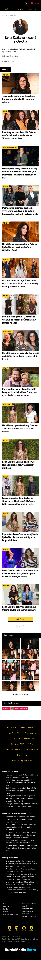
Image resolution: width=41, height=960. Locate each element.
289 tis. (9, 928)
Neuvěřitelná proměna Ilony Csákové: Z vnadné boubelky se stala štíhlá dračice (20, 428)
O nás (5, 904)
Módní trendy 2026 (14, 749)
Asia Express (30, 733)
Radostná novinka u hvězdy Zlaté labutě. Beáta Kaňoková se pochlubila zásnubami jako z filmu (21, 790)
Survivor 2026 (32, 749)
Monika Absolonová (19, 708)
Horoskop (33, 9)
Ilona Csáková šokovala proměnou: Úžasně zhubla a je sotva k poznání (19, 608)
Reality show (22, 755)
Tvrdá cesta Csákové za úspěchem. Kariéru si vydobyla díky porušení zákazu (18, 99)
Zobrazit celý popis (9, 61)
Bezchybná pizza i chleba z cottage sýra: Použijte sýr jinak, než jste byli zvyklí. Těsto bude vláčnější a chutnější (21, 863)
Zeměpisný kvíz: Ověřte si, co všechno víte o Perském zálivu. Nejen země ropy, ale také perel (22, 848)
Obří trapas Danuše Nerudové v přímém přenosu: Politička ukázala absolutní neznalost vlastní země (20, 798)
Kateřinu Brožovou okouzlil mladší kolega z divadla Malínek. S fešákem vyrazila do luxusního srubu (19, 392)
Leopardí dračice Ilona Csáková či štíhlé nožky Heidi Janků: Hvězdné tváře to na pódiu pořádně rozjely (18, 501)
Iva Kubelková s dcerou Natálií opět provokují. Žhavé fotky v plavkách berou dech (20, 782)
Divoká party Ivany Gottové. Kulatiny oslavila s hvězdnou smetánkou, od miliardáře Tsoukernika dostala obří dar (19, 173)
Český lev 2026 (17, 744)
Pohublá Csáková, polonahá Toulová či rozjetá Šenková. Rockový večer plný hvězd (20, 356)
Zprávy (6, 9)
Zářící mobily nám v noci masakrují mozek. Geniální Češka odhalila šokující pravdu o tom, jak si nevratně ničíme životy (21, 835)
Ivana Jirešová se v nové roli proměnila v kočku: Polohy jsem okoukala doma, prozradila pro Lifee (21, 819)
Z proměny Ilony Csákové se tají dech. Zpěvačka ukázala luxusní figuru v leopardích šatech (20, 537)
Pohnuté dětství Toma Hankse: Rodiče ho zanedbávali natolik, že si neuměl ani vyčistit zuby (21, 827)
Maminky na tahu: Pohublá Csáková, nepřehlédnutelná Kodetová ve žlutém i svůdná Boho (19, 135)
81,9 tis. (24, 928)
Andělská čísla (15, 733)
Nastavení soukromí (29, 916)
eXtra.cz (35, 939)
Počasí (30, 744)
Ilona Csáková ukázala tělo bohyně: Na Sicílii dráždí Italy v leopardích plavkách (19, 464)
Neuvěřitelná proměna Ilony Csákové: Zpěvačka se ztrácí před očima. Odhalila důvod (20, 247)
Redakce (6, 906)
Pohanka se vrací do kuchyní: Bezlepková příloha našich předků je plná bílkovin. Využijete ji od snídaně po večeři (21, 876)
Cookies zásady (27, 909)
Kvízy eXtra (29, 738)
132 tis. (16, 928)
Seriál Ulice (11, 727)
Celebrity (19, 9)
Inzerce (5, 912)
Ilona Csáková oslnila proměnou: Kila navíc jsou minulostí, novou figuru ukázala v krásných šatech (20, 573)
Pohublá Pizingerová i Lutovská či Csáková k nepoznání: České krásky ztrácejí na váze (19, 319)
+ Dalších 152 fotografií (20, 694)
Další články (20, 619)
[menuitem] (7, 9)
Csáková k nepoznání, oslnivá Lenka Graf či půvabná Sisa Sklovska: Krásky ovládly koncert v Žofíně (20, 283)
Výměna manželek (27, 727)
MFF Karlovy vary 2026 (22, 760)
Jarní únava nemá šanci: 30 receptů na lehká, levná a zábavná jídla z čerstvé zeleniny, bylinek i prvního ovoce (20, 884)
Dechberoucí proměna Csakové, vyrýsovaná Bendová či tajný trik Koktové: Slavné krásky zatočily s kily (20, 210)
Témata (35, 3)
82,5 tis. (31, 928)
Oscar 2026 (15, 738)
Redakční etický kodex (10, 914)
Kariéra (5, 909)
